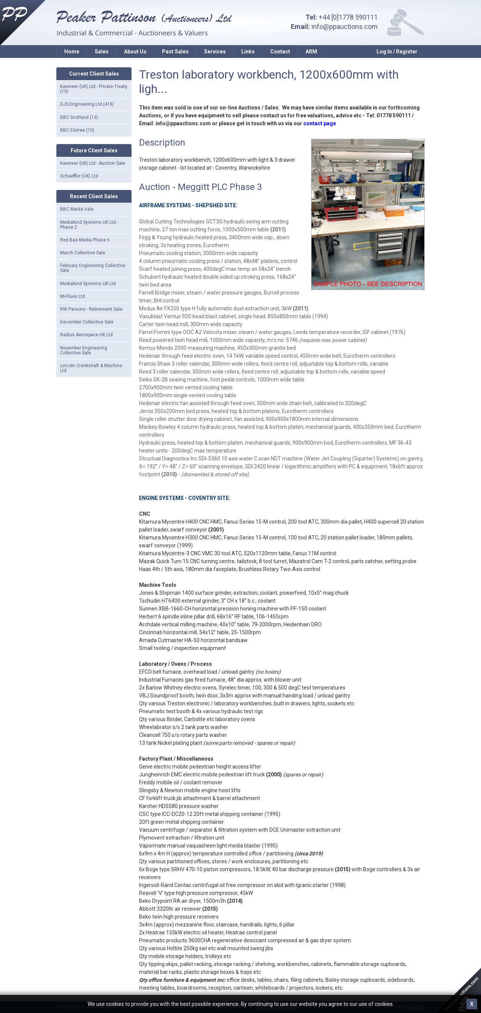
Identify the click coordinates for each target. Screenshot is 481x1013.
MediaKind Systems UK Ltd (88, 283)
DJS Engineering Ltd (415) (87, 104)
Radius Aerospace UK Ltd (86, 334)
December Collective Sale (86, 322)
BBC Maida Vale (77, 209)
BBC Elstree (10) (77, 130)
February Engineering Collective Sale (93, 268)
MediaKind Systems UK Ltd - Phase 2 (89, 225)
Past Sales (175, 52)
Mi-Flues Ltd (72, 296)
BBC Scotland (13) (79, 117)
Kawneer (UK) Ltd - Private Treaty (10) (93, 89)
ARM (311, 52)
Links (248, 52)
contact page (319, 123)
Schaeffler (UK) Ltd (79, 176)
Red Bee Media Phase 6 (85, 240)
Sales (102, 52)
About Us (135, 52)
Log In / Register (397, 52)
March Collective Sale (82, 252)
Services (215, 52)
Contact (280, 52)
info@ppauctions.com (345, 26)
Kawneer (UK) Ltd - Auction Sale (92, 163)
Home (71, 52)
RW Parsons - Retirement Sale (91, 309)
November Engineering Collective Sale (83, 350)
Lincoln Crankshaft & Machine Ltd (91, 368)
